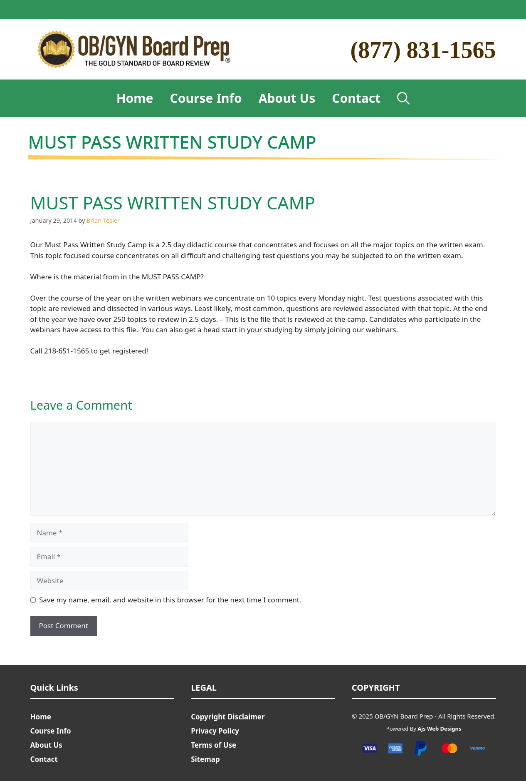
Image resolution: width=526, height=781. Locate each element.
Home (134, 98)
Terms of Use (213, 745)
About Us (287, 98)
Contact (356, 98)
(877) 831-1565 (423, 50)
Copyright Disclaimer (227, 716)
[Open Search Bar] (403, 98)
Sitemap (205, 759)
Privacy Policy (215, 731)
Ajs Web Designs (439, 728)
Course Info (206, 98)
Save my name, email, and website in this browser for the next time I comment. (170, 599)
